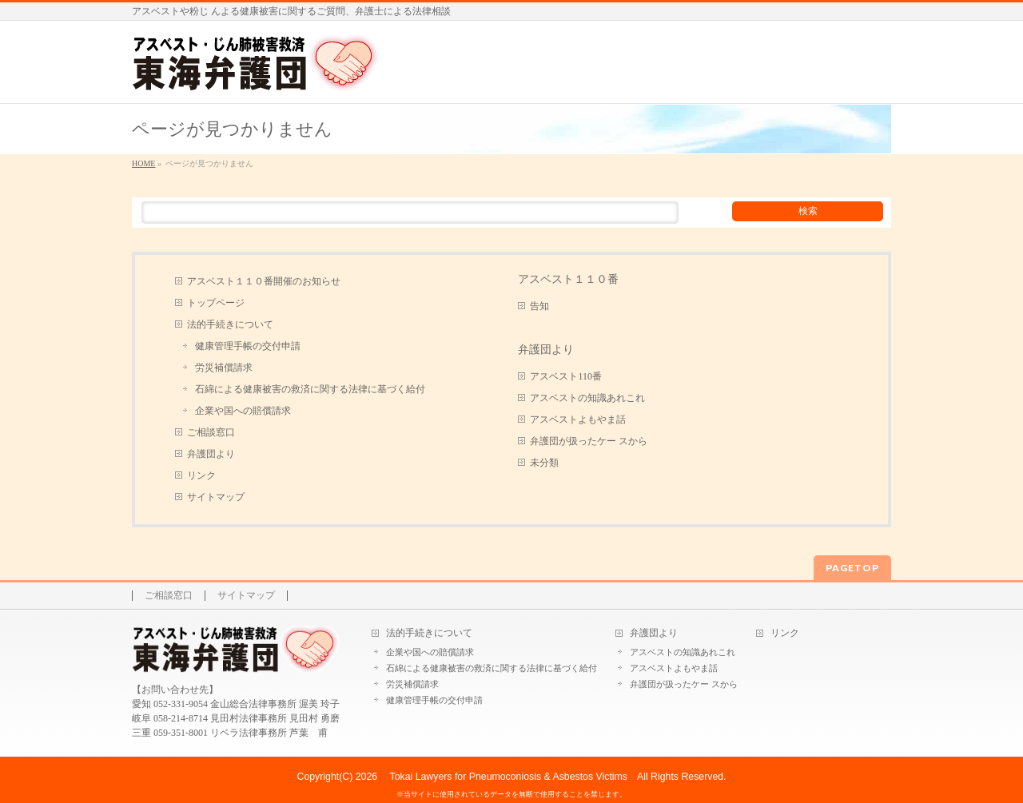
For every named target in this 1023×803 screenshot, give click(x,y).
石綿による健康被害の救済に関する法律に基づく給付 (310, 389)
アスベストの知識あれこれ (587, 397)
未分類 (544, 462)
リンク (201, 475)
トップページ (216, 302)
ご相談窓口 (211, 432)
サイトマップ (216, 497)
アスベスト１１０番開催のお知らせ (263, 281)
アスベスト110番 (566, 376)
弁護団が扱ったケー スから (588, 441)
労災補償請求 (224, 367)
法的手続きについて (230, 324)
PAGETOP (852, 568)
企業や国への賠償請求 (243, 410)
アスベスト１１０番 (568, 278)
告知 (539, 306)
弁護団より (211, 453)
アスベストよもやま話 (578, 419)
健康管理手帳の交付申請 (248, 346)
